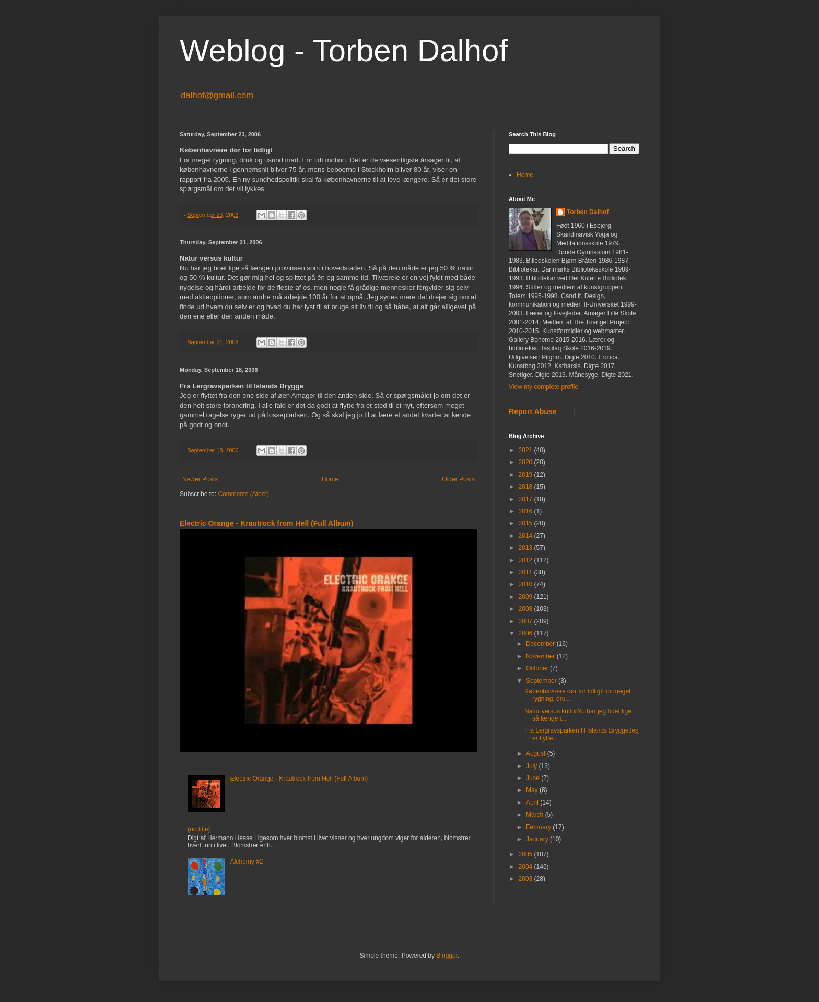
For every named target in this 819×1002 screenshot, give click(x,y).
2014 (526, 535)
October (538, 668)
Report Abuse (532, 411)
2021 (526, 450)
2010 (526, 584)
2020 (526, 462)
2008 (526, 608)
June (533, 778)
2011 (526, 572)
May (533, 790)
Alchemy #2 (246, 861)
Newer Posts (200, 479)
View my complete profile (543, 387)
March (535, 814)
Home (330, 479)
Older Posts (458, 479)
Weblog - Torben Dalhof (344, 50)
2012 (526, 560)
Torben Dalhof (588, 212)
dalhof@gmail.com (217, 95)
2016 (526, 511)
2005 (526, 854)
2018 (526, 486)
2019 (526, 474)
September (542, 681)
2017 (526, 499)
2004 (526, 866)
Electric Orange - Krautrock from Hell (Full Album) (266, 523)
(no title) (199, 829)
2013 (526, 547)
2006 (526, 633)
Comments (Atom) (243, 494)
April (533, 802)
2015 (526, 523)
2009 (526, 596)
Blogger (447, 955)
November (541, 656)
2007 (526, 621)
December (541, 643)
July (532, 766)
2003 (526, 878)
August (536, 753)
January (538, 839)
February (539, 827)
